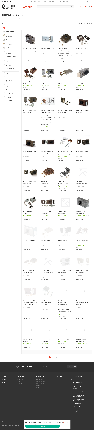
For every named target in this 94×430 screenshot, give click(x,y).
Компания (20, 376)
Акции (4, 379)
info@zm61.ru (76, 379)
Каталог (4, 376)
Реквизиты (38, 387)
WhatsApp (76, 411)
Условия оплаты (40, 379)
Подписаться (72, 366)
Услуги (4, 382)
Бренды (4, 385)
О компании (20, 379)
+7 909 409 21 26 (6, 1)
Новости (19, 381)
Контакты (19, 383)
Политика (38, 385)
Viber (72, 411)
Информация (40, 376)
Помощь (59, 376)
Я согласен (42, 426)
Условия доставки (40, 381)
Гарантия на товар (40, 383)
